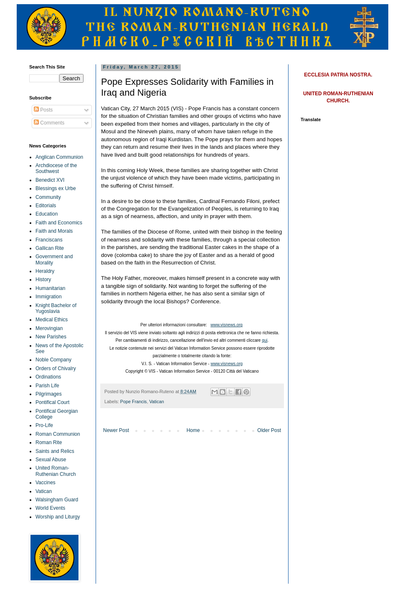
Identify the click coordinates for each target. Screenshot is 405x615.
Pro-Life (44, 425)
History (43, 279)
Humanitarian (50, 288)
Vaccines (45, 482)
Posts (43, 110)
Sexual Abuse (50, 460)
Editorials (45, 205)
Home (193, 430)
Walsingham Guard (56, 500)
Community (48, 197)
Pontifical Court (52, 402)
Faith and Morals (54, 231)
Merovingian (49, 328)
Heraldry (44, 271)
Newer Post (116, 430)
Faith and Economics (58, 223)
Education (46, 214)
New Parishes (50, 337)
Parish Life (47, 386)
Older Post (269, 430)
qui (264, 340)
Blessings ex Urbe (55, 188)
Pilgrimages (48, 394)
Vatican (156, 401)
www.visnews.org (226, 325)
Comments (49, 123)
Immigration (48, 297)
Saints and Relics (54, 451)
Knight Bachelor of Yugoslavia (55, 308)
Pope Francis (133, 401)
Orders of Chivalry (55, 368)
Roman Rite (48, 442)
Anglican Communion (59, 157)
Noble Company (53, 360)
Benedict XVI (49, 180)
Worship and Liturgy (57, 517)
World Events (50, 508)
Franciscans (49, 240)
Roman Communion (57, 434)
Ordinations (48, 377)
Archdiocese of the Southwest (56, 168)
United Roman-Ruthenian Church (55, 471)
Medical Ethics (51, 320)
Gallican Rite (49, 248)
